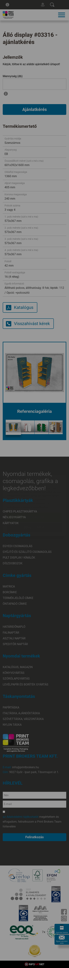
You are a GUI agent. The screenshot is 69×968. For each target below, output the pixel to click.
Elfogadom (34, 496)
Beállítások (34, 506)
